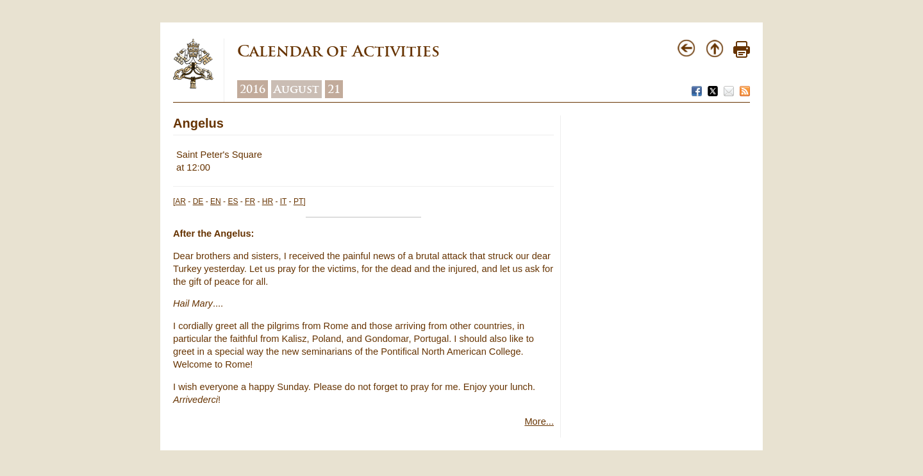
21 (334, 89)
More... (539, 421)
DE (198, 201)
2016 (252, 89)
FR (250, 201)
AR (180, 201)
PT (298, 201)
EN (215, 201)
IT (283, 201)
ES (233, 201)
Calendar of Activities (338, 51)
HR (267, 201)
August (296, 89)
